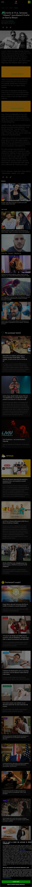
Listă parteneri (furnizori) (7, 878)
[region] (16, 863)
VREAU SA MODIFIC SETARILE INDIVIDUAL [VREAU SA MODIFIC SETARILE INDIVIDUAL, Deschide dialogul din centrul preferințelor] (16, 884)
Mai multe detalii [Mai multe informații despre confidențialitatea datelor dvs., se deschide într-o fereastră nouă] (23, 850)
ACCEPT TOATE (16, 881)
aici (10, 859)
